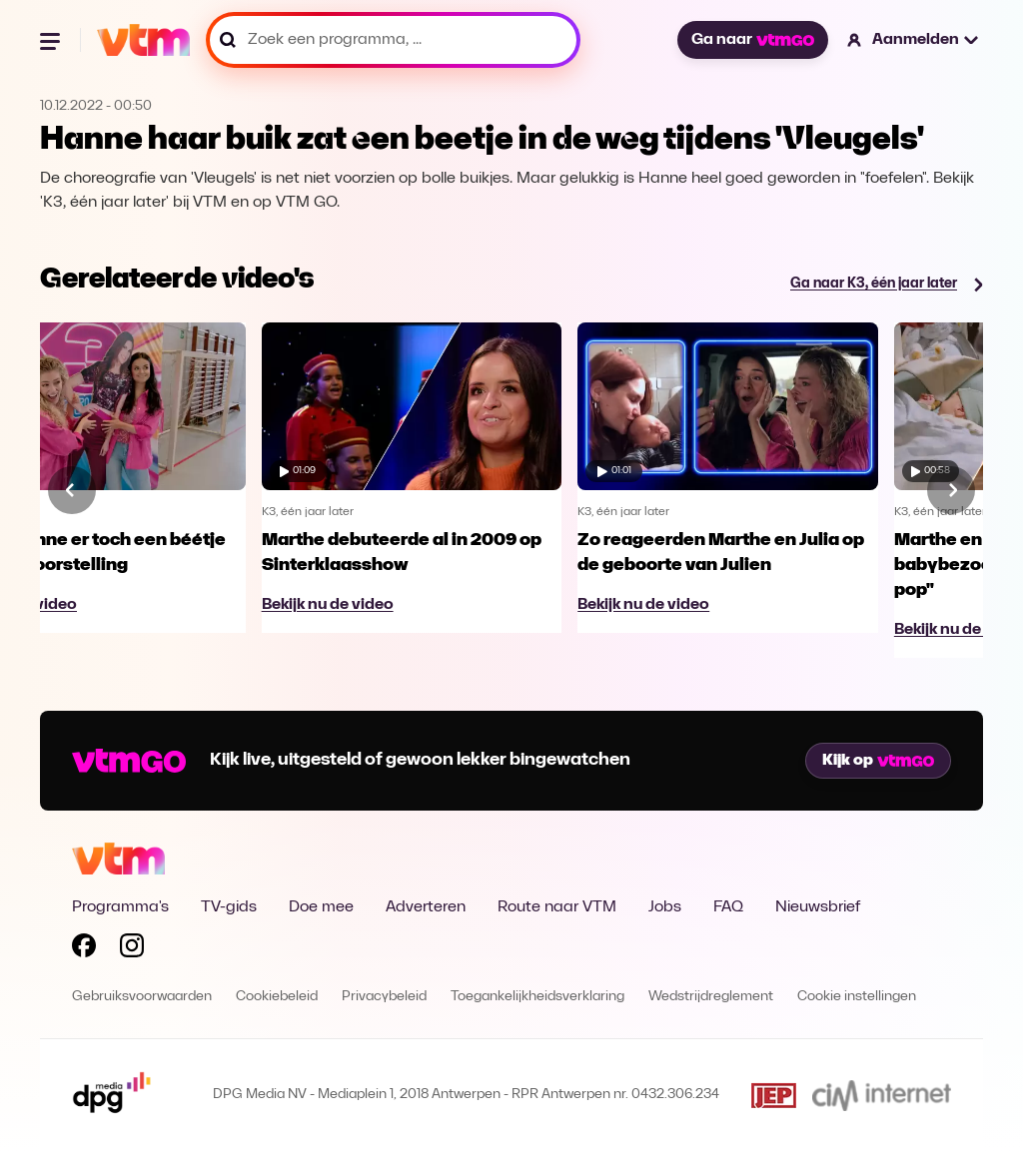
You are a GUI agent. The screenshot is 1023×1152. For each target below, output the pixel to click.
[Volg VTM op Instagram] (132, 949)
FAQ (728, 907)
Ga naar (752, 40)
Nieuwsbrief (817, 907)
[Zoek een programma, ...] (393, 40)
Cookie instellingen (856, 996)
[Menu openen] (52, 40)
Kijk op (878, 761)
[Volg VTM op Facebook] (84, 949)
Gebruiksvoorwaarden (142, 996)
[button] (913, 40)
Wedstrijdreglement (710, 996)
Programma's (120, 907)
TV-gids (229, 907)
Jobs (664, 907)
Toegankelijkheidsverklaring (537, 996)
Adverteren (426, 907)
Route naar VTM (557, 907)
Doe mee (321, 907)
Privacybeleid (384, 996)
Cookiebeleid (277, 996)
